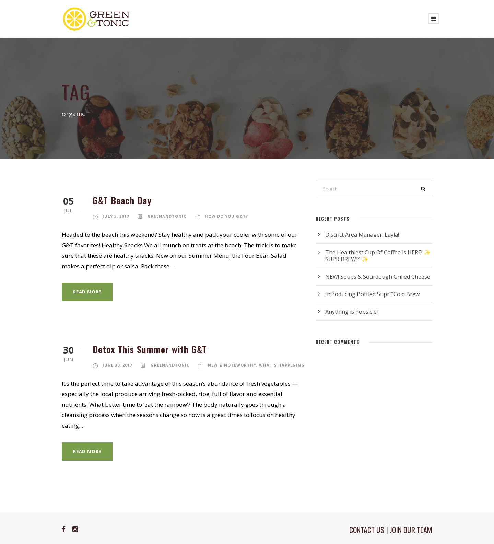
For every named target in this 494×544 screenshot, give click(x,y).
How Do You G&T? (226, 216)
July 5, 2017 (116, 216)
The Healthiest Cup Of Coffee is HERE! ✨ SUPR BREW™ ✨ (378, 255)
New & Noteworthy (232, 365)
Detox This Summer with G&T (150, 349)
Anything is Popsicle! (351, 311)
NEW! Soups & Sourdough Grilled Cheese (377, 276)
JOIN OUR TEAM (411, 529)
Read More (87, 292)
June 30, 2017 (117, 365)
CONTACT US (366, 529)
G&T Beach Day (122, 200)
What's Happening (282, 365)
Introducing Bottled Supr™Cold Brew (372, 294)
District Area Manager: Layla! (362, 235)
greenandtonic (167, 216)
